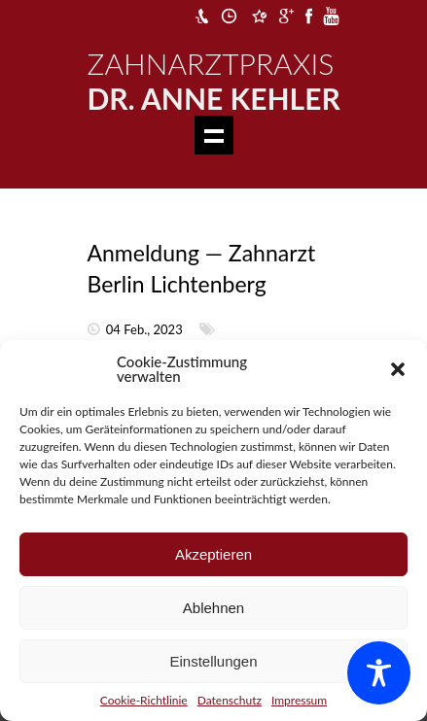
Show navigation (214, 135)
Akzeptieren (213, 554)
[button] (398, 369)
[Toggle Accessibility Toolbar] (378, 672)
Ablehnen (213, 608)
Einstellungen (213, 661)
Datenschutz (229, 700)
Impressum (299, 700)
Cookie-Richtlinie (144, 700)
